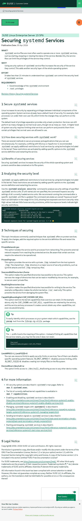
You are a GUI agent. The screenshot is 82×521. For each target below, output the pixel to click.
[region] (41, 511)
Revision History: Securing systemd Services (19, 94)
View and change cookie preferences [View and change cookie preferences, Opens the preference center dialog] (39, 515)
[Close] (79, 504)
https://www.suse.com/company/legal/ (39, 461)
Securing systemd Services (14, 11)
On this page (10, 22)
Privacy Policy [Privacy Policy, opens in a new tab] (18, 509)
